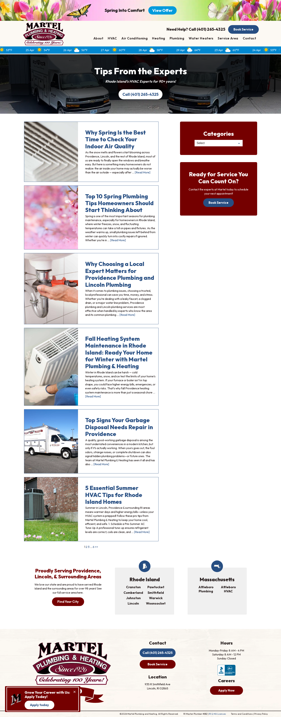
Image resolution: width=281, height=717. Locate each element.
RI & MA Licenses (217, 714)
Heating (158, 38)
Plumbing (177, 38)
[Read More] (142, 172)
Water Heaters (201, 38)
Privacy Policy (261, 714)
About (98, 38)
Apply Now (226, 690)
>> (96, 547)
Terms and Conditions (242, 714)
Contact (249, 38)
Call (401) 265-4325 (140, 94)
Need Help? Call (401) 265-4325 (196, 29)
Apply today (39, 705)
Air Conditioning (134, 38)
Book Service (243, 29)
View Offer (162, 10)
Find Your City (68, 602)
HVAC (112, 38)
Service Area (228, 38)
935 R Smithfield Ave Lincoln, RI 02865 (157, 686)
